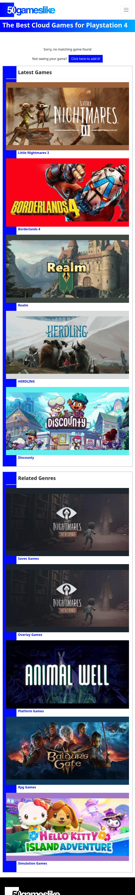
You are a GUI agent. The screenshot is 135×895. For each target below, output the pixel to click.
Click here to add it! (85, 59)
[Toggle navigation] (126, 10)
